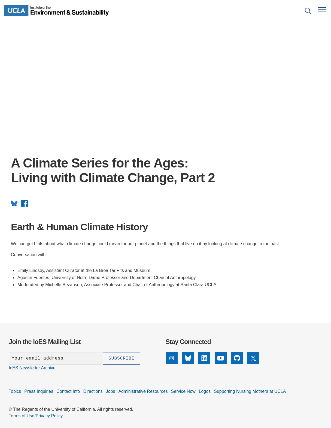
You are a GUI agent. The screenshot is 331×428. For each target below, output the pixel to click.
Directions (92, 391)
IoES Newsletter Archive (32, 368)
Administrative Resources (143, 391)
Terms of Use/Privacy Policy (36, 416)
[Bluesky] (188, 362)
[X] (253, 362)
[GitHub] (237, 362)
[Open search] (308, 12)
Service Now (183, 391)
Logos (205, 391)
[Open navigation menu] (322, 9)
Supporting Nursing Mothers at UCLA (250, 391)
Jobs (110, 391)
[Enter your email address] (56, 358)
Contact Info (68, 391)
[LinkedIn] (204, 362)
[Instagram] (172, 362)
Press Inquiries (38, 391)
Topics (15, 391)
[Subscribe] (121, 358)
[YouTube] (221, 362)
